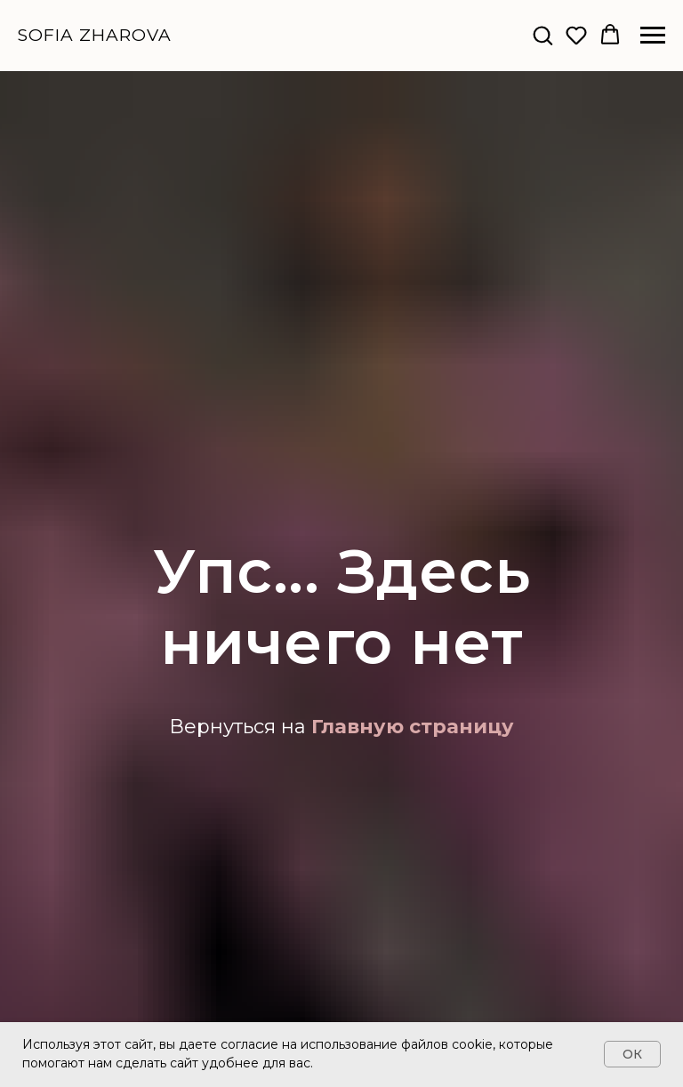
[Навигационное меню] (652, 35)
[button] (542, 34)
